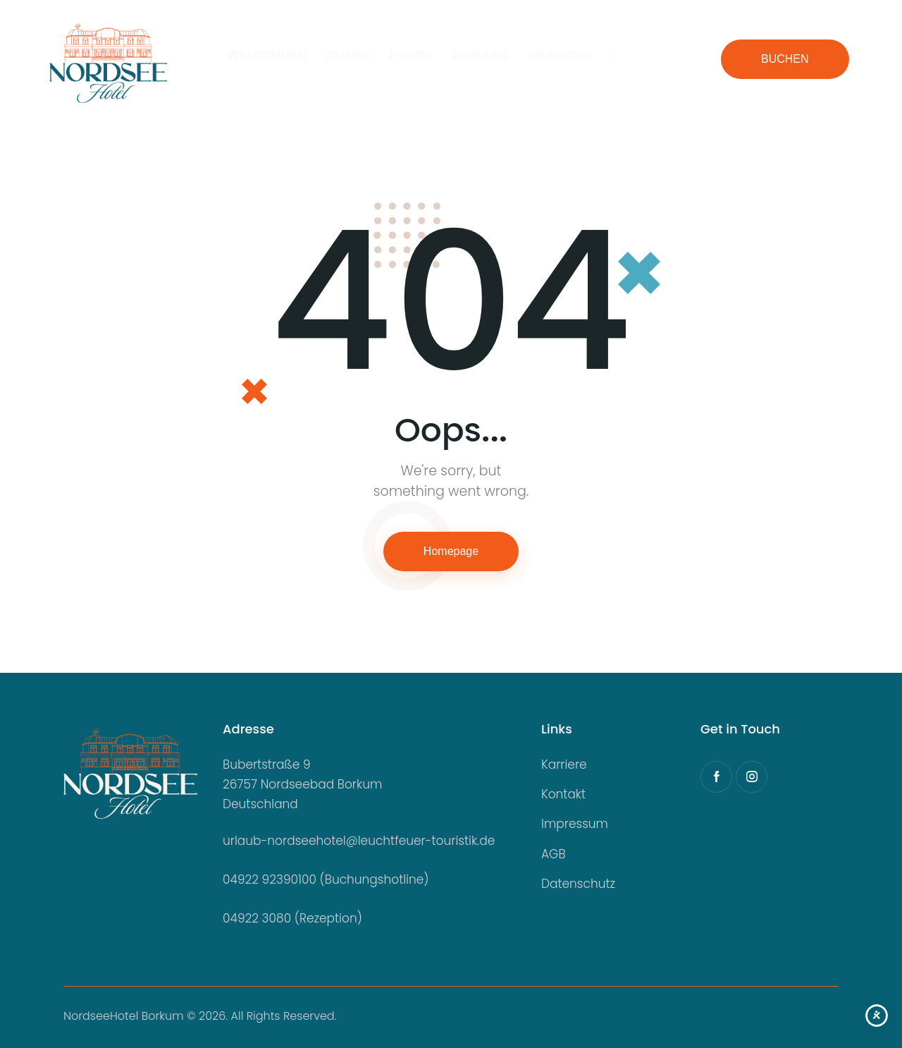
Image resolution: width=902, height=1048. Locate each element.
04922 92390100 (269, 879)
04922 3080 (257, 918)
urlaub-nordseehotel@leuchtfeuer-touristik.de (359, 840)
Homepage (451, 551)
